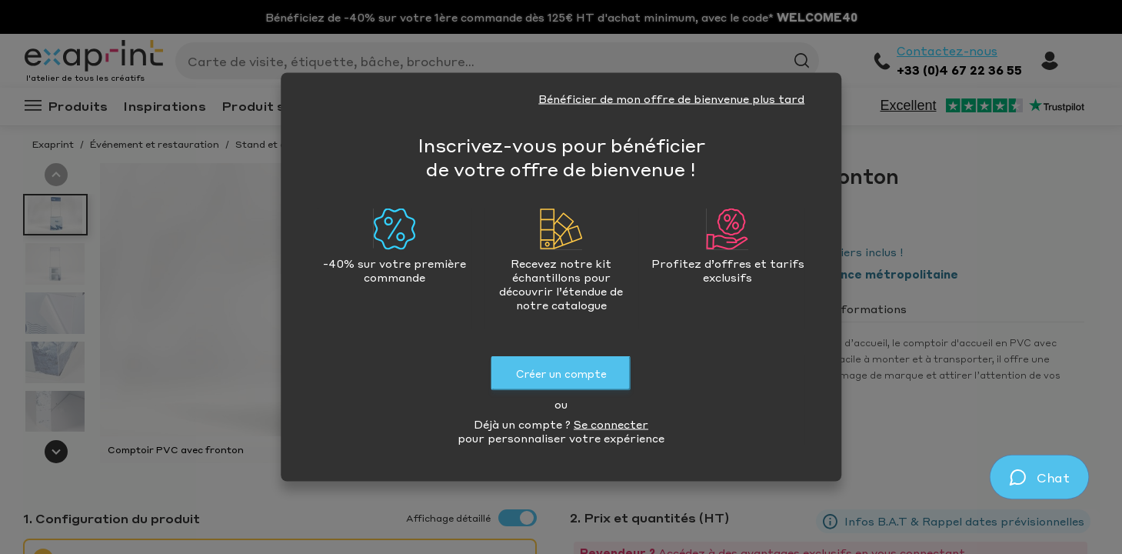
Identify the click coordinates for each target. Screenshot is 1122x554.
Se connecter (611, 424)
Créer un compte (561, 373)
